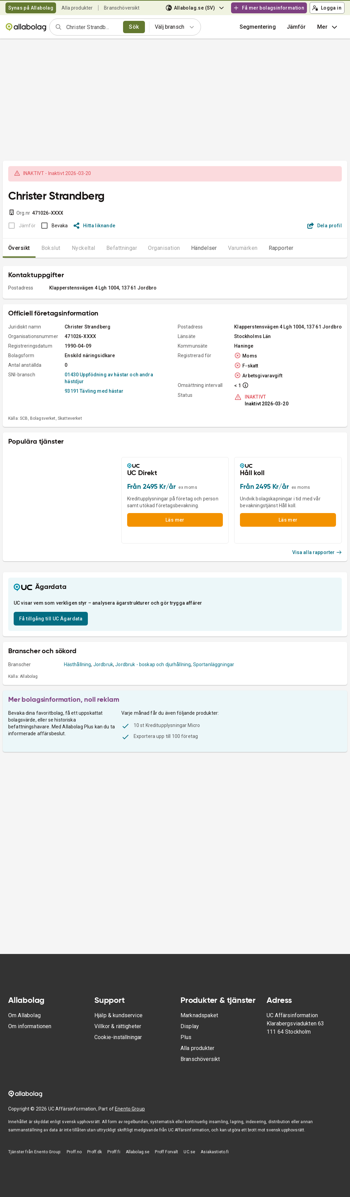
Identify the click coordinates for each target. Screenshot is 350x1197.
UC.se (189, 1151)
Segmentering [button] (258, 27)
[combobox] (92, 27)
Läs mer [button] (175, 520)
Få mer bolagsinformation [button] (268, 8)
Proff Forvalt (166, 1151)
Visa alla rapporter (317, 552)
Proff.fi (113, 1151)
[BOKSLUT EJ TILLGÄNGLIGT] (20, 225)
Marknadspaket (199, 1015)
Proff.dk (94, 1151)
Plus (186, 1037)
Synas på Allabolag (30, 8)
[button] (296, 27)
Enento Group (130, 1109)
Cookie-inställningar (118, 1037)
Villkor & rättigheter (117, 1026)
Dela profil (324, 226)
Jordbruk (103, 664)
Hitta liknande (94, 226)
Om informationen (29, 1026)
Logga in (326, 8)
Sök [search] (134, 27)
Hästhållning (77, 664)
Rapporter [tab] (281, 248)
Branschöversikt (121, 8)
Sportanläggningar (213, 664)
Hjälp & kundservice (118, 1015)
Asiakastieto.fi (215, 1151)
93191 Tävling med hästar (94, 391)
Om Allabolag (24, 1015)
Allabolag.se (138, 1151)
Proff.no (74, 1151)
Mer (328, 27)
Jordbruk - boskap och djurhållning (153, 664)
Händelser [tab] (204, 248)
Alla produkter (77, 8)
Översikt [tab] (19, 248)
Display (189, 1026)
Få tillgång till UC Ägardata (50, 618)
